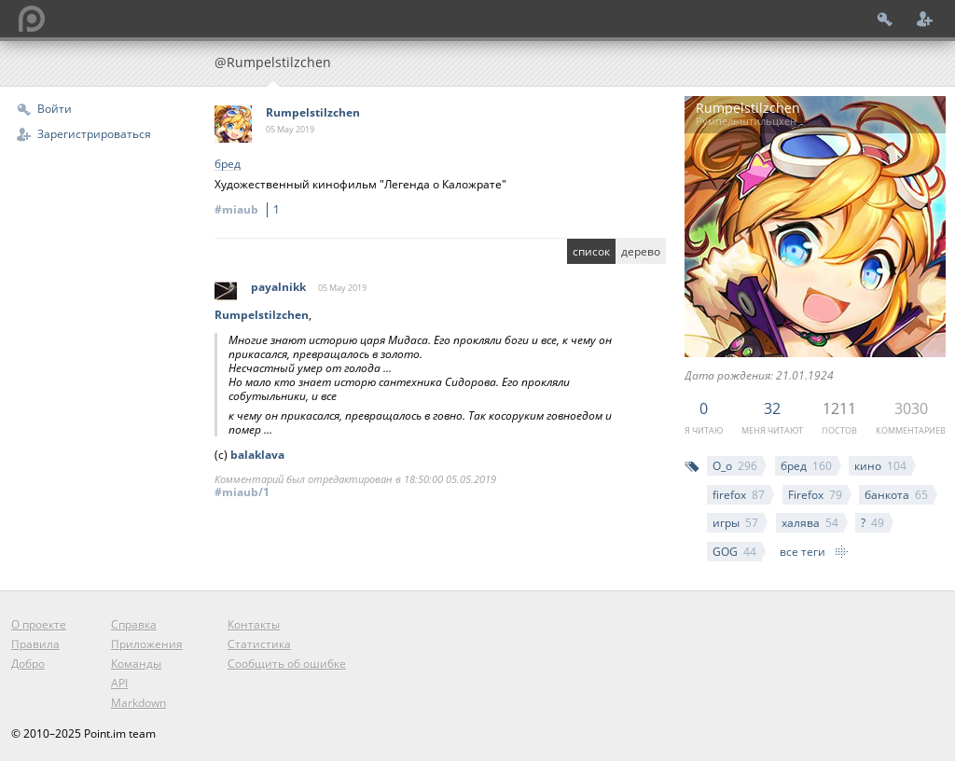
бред (806, 466)
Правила (35, 644)
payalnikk (278, 287)
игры (735, 523)
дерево (640, 251)
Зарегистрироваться (94, 134)
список (591, 251)
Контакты (254, 624)
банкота (896, 495)
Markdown (138, 703)
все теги (802, 552)
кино (880, 466)
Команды (136, 664)
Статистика (259, 644)
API (119, 683)
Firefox (815, 495)
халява (810, 523)
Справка (134, 624)
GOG (734, 552)
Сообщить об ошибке (287, 664)
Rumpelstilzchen (313, 112)
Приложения (147, 644)
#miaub (250, 209)
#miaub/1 (242, 492)
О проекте (38, 624)
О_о (735, 466)
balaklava (257, 455)
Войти (54, 109)
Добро (28, 664)
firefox (739, 495)
